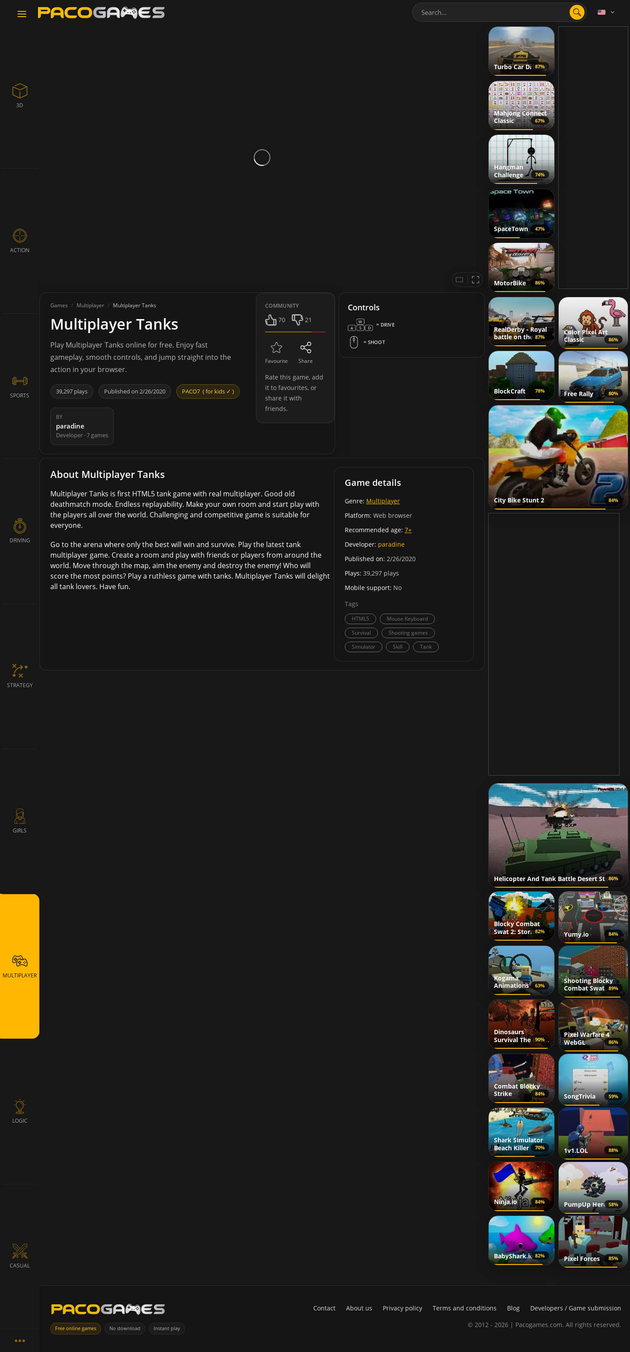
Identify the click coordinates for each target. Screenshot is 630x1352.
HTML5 (360, 618)
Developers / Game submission (575, 1308)
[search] (577, 12)
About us (359, 1308)
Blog (513, 1308)
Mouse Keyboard (407, 618)
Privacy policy (402, 1308)
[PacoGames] (108, 1309)
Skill (397, 646)
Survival (361, 632)
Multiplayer (383, 501)
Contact (324, 1308)
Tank (426, 646)
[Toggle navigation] (22, 14)
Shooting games (408, 632)
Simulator (363, 646)
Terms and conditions (465, 1308)
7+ (408, 530)
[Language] (606, 12)
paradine (391, 544)
